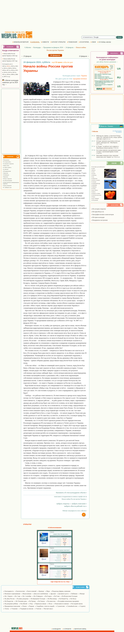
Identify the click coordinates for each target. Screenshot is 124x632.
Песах (50, 604)
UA (119, 68)
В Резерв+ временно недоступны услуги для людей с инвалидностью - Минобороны (108, 141)
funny (93, 196)
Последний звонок (77, 604)
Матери (82, 594)
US (119, 86)
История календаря (97, 217)
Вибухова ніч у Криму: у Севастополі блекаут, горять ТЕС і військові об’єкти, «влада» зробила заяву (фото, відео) (109, 137)
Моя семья (6, 165)
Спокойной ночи (72, 606)
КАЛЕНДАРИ (56, 629)
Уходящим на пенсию (26, 609)
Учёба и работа (7, 167)
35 (64, 577)
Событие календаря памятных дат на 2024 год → (10, 82)
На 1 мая (17, 596)
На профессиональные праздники (68, 601)
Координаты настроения (99, 220)
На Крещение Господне (38, 599)
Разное (25, 606)
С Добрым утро (7, 187)
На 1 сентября (27, 596)
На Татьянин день (21, 601)
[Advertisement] (62, 15)
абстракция (94, 200)
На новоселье (51, 601)
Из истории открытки (98, 209)
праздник (94, 185)
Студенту (82, 606)
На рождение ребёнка (11, 604)
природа (93, 186)
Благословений (31, 591)
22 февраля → (84, 56)
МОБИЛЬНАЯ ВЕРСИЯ (21, 42)
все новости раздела (117, 131)
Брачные (5, 176)
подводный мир (95, 183)
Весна (93, 170)
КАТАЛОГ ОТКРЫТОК (58, 42)
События (5, 169)
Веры (48, 591)
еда (92, 176)
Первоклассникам (40, 604)
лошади (93, 181)
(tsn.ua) (108, 139)
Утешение (14, 609)
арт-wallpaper (95, 198)
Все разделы (119, 132)
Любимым (6, 175)
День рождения (7, 185)
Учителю (38, 609)
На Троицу (32, 601)
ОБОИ (93, 42)
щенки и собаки (95, 193)
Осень (93, 173)
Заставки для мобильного (98, 166)
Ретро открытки (7, 178)
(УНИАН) (115, 148)
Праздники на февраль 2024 (53, 47)
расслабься (94, 190)
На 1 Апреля (8, 596)
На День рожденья (22, 599)
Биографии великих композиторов (102, 214)
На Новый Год (63, 599)
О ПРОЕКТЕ (67, 629)
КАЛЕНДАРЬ (35, 42)
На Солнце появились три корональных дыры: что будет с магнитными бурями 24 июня (108, 150)
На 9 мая (57, 596)
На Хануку (41, 601)
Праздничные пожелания (12, 606)
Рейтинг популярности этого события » (75, 511)
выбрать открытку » (64, 504)
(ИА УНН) (99, 144)
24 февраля (69, 47)
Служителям (61, 606)
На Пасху (73, 599)
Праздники (6, 160)
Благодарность (9, 591)
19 (64, 545)
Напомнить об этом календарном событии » (71, 493)
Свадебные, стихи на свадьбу (45, 606)
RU (119, 77)
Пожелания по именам (62, 604)
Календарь (37, 47)
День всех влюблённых (41, 594)
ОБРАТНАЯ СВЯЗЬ (80, 629)
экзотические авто (96, 195)
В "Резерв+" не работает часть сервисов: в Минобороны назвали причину (107, 147)
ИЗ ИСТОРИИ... (84, 42)
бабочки (93, 175)
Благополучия (20, 591)
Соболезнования (7, 180)
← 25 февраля (26, 56)
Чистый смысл (48, 609)
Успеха (7, 609)
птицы (93, 188)
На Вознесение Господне (69, 596)
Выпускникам (27, 594)
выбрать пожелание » (79, 504)
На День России (10, 599)
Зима (93, 168)
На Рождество (9, 601)
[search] (99, 37)
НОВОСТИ (45, 42)
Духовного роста (63, 594)
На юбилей (23, 604)
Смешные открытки (8, 163)
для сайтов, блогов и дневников (107, 62)
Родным (31, 606)
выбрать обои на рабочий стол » (75, 506)
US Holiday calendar (104, 42)
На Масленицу (52, 599)
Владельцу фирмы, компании (61, 591)
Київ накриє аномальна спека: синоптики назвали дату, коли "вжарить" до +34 (107, 156)
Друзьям (5, 173)
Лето (93, 171)
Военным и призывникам (12, 594)
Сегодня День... (7, 161)
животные (94, 178)
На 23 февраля (38, 596)
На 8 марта (48, 596)
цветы (93, 191)
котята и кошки (95, 180)
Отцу (31, 604)
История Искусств (97, 212)
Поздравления (7, 171)
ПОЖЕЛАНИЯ (72, 42)
